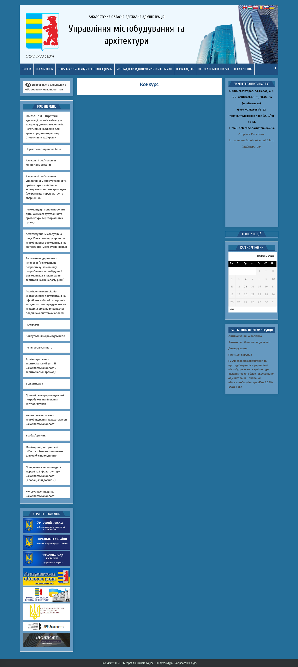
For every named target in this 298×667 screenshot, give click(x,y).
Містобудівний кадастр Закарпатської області (144, 69)
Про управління (44, 69)
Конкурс (149, 84)
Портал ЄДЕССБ (185, 69)
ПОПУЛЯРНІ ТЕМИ (243, 69)
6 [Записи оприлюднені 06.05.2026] (245, 278)
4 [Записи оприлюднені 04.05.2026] (232, 278)
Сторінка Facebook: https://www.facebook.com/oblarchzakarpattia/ (251, 140)
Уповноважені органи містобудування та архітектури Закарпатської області (46, 419)
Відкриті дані (34, 383)
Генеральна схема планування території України (85, 69)
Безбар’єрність (36, 435)
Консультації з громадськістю (45, 336)
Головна (26, 69)
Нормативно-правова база (43, 149)
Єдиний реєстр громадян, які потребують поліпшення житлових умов (45, 399)
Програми (32, 324)
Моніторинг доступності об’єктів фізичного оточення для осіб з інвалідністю (44, 451)
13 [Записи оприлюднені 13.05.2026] (245, 286)
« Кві (232, 309)
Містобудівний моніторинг (214, 69)
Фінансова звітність (39, 347)
